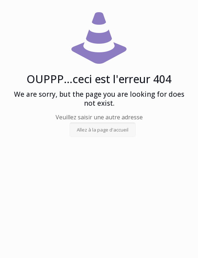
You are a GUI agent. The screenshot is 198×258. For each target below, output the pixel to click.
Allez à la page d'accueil (102, 129)
